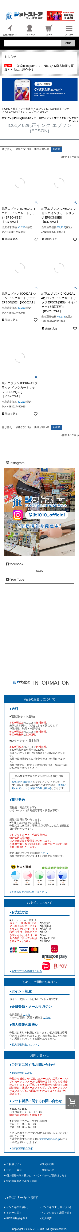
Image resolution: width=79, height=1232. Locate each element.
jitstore (39, 570)
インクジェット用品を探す (57, 1212)
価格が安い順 (23, 149)
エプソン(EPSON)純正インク (52, 108)
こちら (44, 852)
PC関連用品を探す (17, 1218)
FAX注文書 (48, 1164)
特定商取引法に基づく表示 (21, 1180)
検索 (68, 43)
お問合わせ (48, 1170)
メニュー (69, 30)
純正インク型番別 (23, 108)
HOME (6, 108)
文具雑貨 (47, 1218)
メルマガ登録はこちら (54, 1175)
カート (49, 30)
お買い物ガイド (9, 30)
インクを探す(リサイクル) (56, 1207)
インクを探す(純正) (17, 1207)
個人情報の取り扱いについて (22, 1175)
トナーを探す (13, 1212)
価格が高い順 (41, 149)
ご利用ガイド (13, 1164)
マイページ (29, 30)
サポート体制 (13, 1170)
